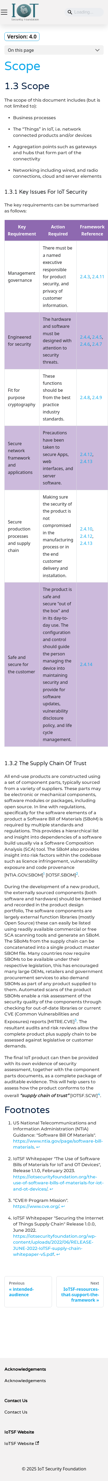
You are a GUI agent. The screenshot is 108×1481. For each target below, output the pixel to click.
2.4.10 (86, 529)
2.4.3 (85, 277)
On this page (21, 50)
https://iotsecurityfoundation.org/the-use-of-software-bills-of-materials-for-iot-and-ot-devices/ (58, 1183)
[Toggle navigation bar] (4, 12)
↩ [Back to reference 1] (38, 1147)
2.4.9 (97, 397)
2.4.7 (97, 344)
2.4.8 (85, 397)
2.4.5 (97, 337)
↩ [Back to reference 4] (58, 1254)
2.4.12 (86, 454)
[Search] (84, 12)
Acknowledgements (25, 1380)
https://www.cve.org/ (36, 1206)
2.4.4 (85, 337)
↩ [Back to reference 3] (63, 1206)
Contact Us (15, 1412)
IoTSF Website (21, 1443)
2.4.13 (86, 461)
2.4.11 (98, 277)
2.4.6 (85, 344)
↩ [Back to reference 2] (51, 1189)
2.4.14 (86, 664)
